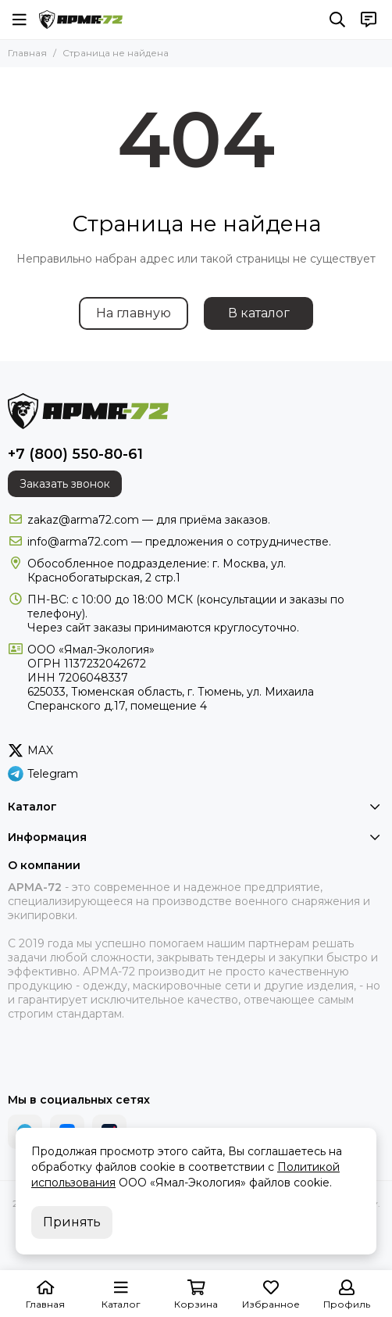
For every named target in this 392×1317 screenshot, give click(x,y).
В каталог (259, 313)
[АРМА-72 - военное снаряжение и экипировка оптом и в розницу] (81, 19)
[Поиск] (337, 19)
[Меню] (19, 19)
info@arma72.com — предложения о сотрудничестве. (179, 542)
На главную (133, 313)
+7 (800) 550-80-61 (75, 454)
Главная (27, 53)
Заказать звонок (65, 484)
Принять (72, 1222)
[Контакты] (368, 19)
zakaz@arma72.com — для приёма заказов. (148, 520)
